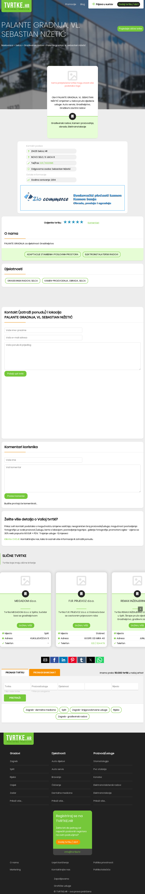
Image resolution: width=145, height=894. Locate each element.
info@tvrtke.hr (73, 852)
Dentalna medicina (62, 793)
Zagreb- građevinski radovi (72, 716)
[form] (72, 696)
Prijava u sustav (102, 4)
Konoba (97, 777)
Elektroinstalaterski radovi (107, 785)
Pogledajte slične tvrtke (130, 28)
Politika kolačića (101, 869)
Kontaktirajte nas (61, 869)
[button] (45, 660)
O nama (14, 862)
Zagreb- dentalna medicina (41, 710)
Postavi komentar (16, 496)
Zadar (13, 793)
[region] (72, 57)
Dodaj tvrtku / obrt (129, 4)
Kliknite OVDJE (12, 539)
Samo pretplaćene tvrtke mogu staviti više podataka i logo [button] (72, 84)
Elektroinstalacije (102, 793)
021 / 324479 (98, 643)
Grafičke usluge (62, 885)
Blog (82, 4)
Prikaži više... (16, 800)
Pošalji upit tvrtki (15, 373)
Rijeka (116, 710)
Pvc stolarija (99, 769)
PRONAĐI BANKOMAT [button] (44, 672)
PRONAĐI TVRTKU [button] (15, 672)
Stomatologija (101, 761)
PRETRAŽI (15, 698)
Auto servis (58, 769)
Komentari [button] (93, 222)
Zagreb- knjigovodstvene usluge (89, 710)
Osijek (13, 785)
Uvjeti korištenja (60, 862)
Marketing (15, 869)
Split (64, 710)
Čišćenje (56, 785)
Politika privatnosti (103, 862)
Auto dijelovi (58, 761)
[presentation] (140, 609)
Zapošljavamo (61, 878)
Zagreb (14, 761)
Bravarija (56, 777)
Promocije (70, 4)
